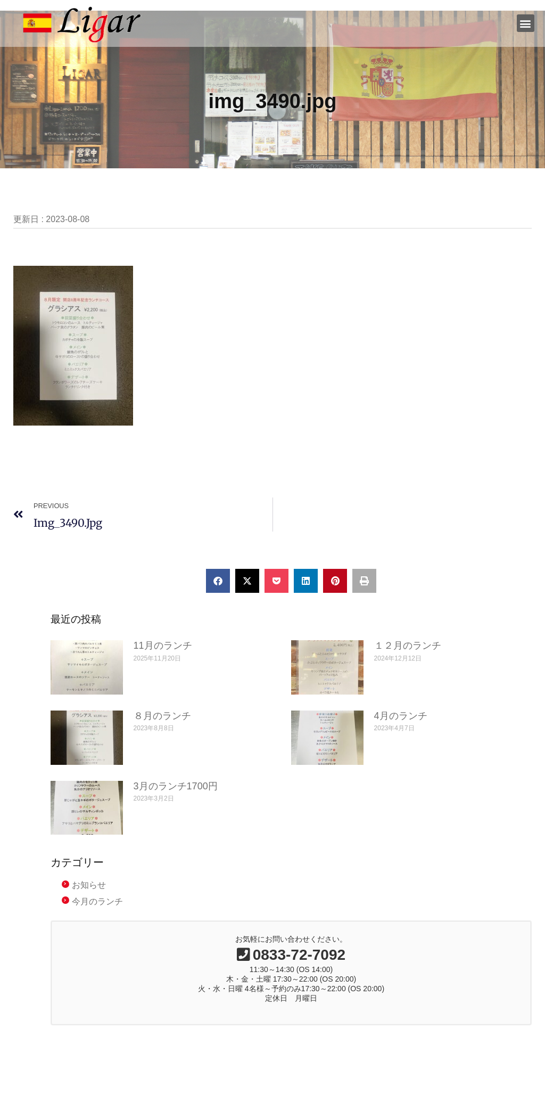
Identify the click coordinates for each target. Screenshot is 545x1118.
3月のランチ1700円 (176, 786)
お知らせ (89, 884)
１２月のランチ (407, 645)
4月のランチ (400, 716)
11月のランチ (163, 645)
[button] (525, 23)
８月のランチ (162, 716)
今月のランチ (97, 901)
